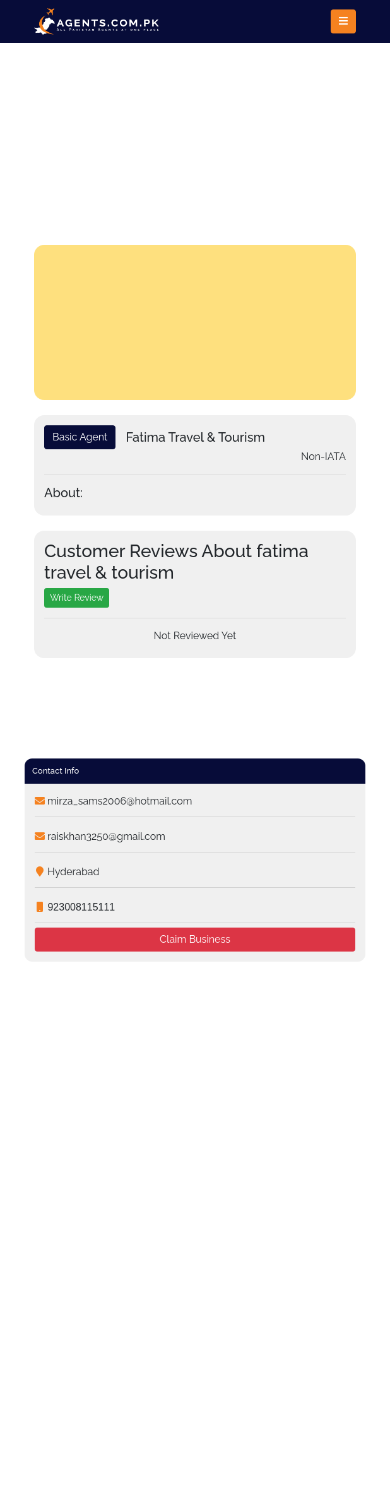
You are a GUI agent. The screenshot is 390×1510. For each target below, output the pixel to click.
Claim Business (195, 939)
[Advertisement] (195, 137)
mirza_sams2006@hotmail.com (113, 801)
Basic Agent (79, 437)
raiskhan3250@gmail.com (100, 836)
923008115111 (75, 907)
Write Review (76, 598)
